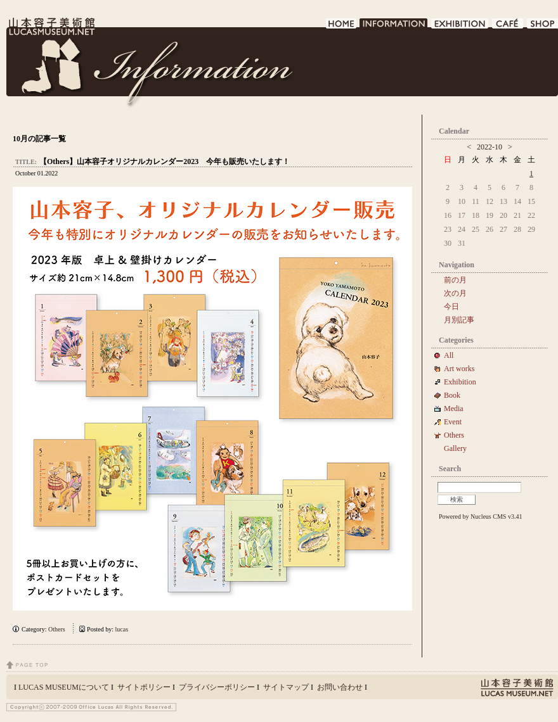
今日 (451, 306)
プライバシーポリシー (217, 687)
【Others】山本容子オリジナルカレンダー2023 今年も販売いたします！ (164, 161)
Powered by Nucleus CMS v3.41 (480, 516)
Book (456, 395)
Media (457, 408)
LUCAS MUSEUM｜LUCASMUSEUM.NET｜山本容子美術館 (50, 26)
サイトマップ (286, 687)
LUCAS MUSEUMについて (63, 687)
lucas (122, 629)
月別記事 (459, 319)
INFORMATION (394, 26)
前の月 (455, 280)
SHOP (542, 26)
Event (453, 421)
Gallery (455, 448)
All (448, 355)
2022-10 (489, 146)
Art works (459, 368)
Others (56, 629)
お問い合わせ (340, 687)
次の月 (455, 293)
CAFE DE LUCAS (508, 26)
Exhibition (460, 381)
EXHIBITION (460, 26)
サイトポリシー (144, 687)
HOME (341, 26)
